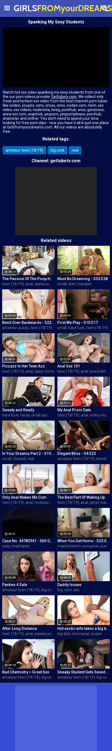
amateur (9, 328)
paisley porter (46, 634)
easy (6, 546)
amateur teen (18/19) (24, 150)
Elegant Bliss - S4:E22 (76, 453)
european (90, 546)
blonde (102, 458)
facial (25, 415)
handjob (85, 284)
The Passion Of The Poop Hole (28, 279)
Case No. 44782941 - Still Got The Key (28, 541)
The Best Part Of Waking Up (81, 497)
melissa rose (45, 502)
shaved (19, 458)
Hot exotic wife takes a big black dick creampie (83, 628)
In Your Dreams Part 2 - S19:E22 (28, 453)
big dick (63, 634)
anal (29, 284)
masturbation (69, 546)
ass (76, 590)
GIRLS (27, 8)
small (62, 284)
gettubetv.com (65, 160)
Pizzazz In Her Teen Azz (23, 366)
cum (68, 590)
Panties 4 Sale (14, 585)
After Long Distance (19, 628)
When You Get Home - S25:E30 (83, 541)
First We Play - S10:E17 (77, 322)
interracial (80, 634)
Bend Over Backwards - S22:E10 (28, 322)
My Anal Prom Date (74, 410)
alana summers (48, 284)
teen (72, 284)
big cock (57, 150)
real (75, 150)
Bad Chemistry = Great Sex (25, 672)
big (60, 590)
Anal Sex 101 (68, 366)
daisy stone (44, 371)
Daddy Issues (69, 585)
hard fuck (76, 328)
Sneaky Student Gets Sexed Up (83, 672)
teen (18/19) (13, 284)
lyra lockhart (100, 371)
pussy (24, 328)
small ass (39, 415)
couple (96, 634)
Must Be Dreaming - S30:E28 (82, 279)
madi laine (21, 546)
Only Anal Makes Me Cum (24, 497)
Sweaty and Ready (18, 410)
